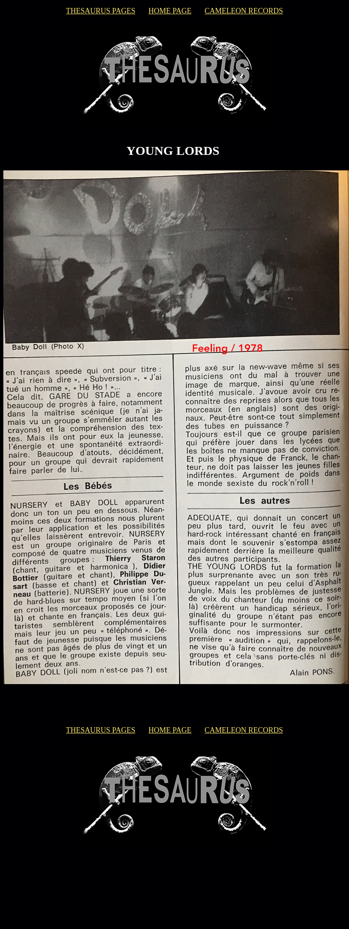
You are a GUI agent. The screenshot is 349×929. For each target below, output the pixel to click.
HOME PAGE (169, 11)
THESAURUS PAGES (100, 11)
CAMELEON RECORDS (244, 11)
